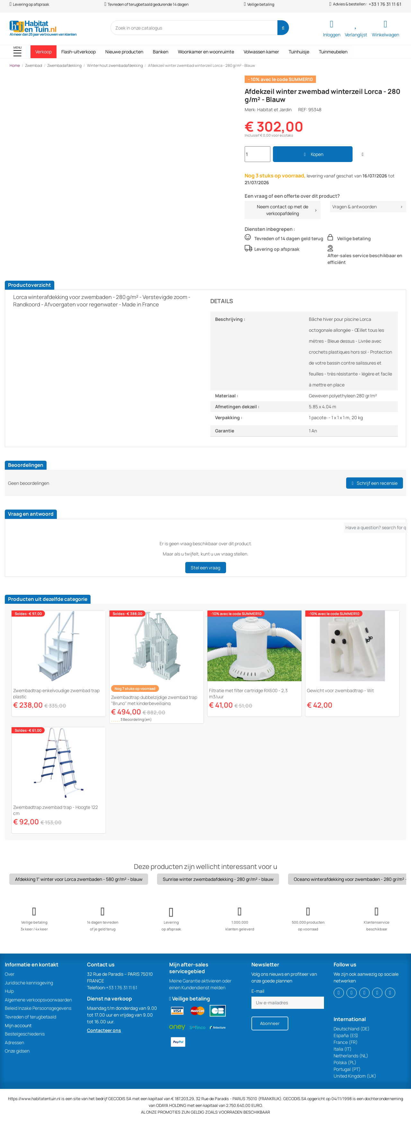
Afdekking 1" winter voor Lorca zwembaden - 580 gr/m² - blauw (79, 879)
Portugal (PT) (347, 1069)
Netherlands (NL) (351, 1056)
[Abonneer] (269, 1024)
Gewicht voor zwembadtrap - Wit (340, 690)
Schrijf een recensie (374, 483)
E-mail (257, 991)
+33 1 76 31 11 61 (385, 4)
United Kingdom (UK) (355, 1076)
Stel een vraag (205, 568)
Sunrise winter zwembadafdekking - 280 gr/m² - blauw (218, 879)
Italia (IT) (343, 1049)
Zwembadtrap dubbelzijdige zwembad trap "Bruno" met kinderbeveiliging (154, 700)
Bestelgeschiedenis (25, 1034)
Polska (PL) (345, 1062)
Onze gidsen (17, 1051)
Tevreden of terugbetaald (30, 1017)
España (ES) (346, 1035)
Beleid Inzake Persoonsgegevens (38, 1008)
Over (9, 974)
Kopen (312, 154)
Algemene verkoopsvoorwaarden (38, 1000)
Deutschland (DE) (352, 1029)
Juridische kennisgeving (29, 983)
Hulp (9, 991)
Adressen (14, 1042)
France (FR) (346, 1042)
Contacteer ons (104, 1030)
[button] (17, 51)
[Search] (283, 27)
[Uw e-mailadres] (287, 1003)
